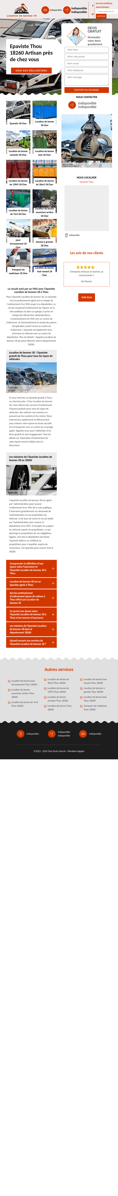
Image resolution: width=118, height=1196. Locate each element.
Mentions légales (76, 751)
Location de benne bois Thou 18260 (95, 699)
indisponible (56, 10)
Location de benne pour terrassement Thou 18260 (24, 682)
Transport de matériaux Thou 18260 (95, 707)
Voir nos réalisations (31, 70)
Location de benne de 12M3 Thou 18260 (58, 690)
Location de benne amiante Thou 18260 (58, 699)
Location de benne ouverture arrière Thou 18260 (23, 693)
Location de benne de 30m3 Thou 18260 (58, 681)
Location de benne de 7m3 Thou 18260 (25, 704)
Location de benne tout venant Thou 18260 (95, 681)
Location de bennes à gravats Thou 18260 (94, 690)
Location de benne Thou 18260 (60, 707)
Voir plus (86, 297)
